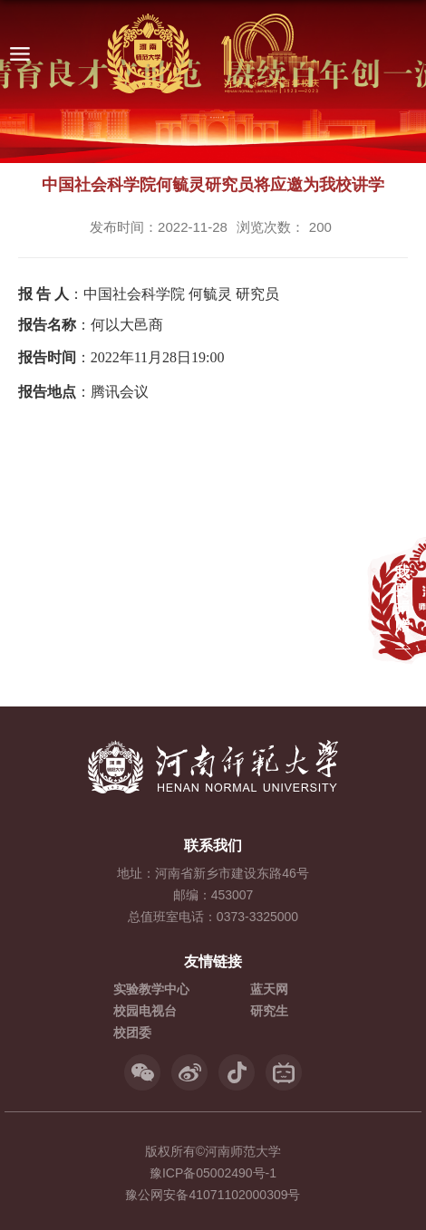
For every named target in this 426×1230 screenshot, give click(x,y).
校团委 (132, 1032)
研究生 (269, 1011)
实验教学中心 (151, 989)
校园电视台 (145, 1011)
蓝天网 (269, 989)
